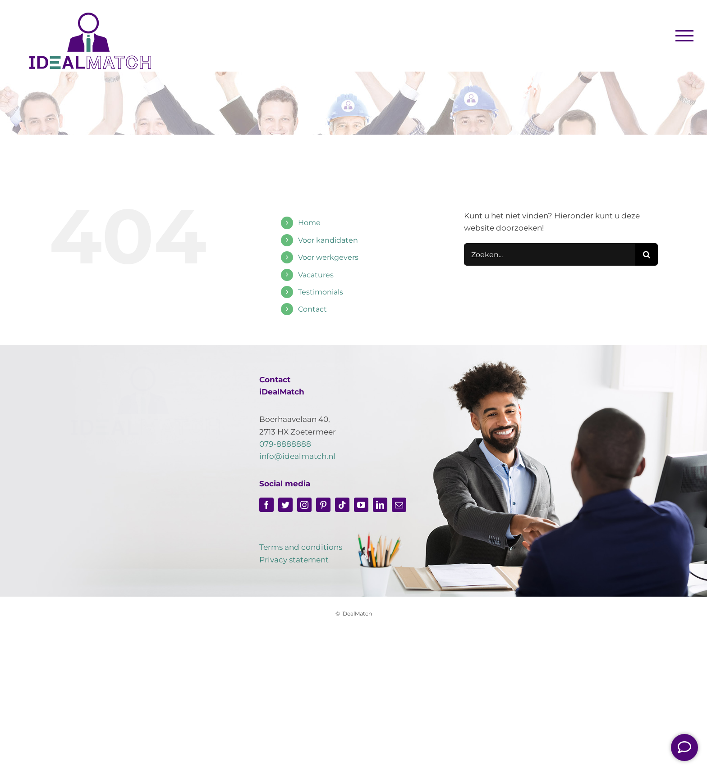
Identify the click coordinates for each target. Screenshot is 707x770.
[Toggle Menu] (684, 35)
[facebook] (266, 505)
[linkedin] (380, 505)
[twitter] (285, 505)
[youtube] (361, 505)
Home (309, 222)
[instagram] (304, 505)
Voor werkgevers (328, 257)
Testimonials (320, 292)
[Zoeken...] (549, 254)
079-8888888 (285, 443)
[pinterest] (323, 505)
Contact (312, 309)
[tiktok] (342, 505)
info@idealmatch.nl (297, 456)
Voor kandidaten (328, 240)
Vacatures (316, 275)
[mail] (399, 505)
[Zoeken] (646, 254)
